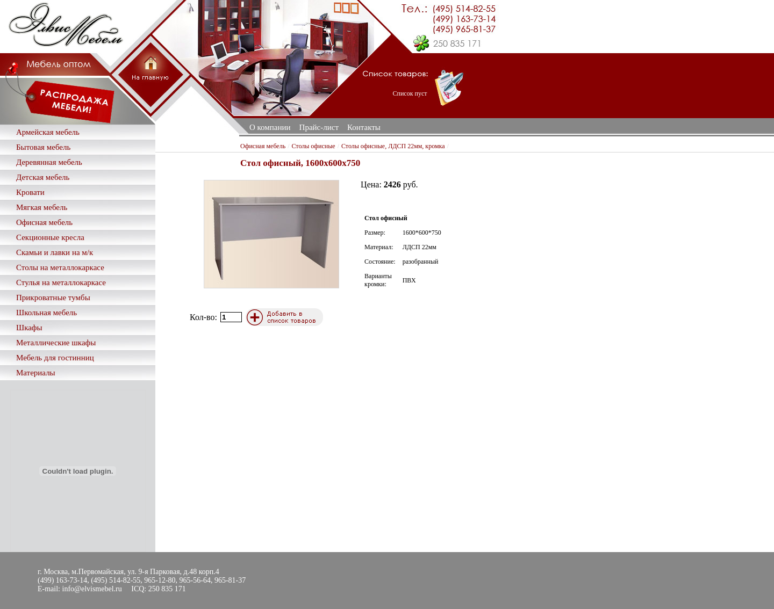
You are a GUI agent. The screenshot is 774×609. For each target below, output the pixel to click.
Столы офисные (313, 146)
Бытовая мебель (43, 147)
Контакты (364, 127)
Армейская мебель (48, 132)
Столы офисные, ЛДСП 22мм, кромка (393, 146)
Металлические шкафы (56, 342)
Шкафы (29, 327)
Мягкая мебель (41, 207)
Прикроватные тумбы (53, 297)
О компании (270, 127)
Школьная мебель (46, 312)
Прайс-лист (319, 127)
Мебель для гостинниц (55, 357)
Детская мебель (42, 177)
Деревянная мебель (49, 162)
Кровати (30, 192)
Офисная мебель (44, 222)
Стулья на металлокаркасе (61, 282)
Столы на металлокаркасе (60, 267)
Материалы (35, 372)
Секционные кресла (50, 237)
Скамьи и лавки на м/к (54, 252)
